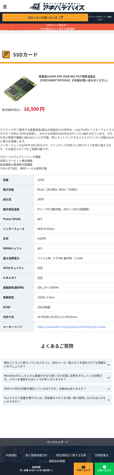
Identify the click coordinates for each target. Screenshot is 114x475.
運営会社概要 (57, 461)
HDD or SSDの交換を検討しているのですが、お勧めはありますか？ (45, 388)
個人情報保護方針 (36, 455)
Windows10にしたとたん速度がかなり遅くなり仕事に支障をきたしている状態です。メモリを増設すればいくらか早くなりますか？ (53, 377)
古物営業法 (101, 455)
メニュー (5, 6)
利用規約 (11, 455)
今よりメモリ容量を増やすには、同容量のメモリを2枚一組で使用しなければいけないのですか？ (55, 400)
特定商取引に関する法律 (71, 455)
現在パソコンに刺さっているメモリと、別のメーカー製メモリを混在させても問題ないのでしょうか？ (55, 364)
